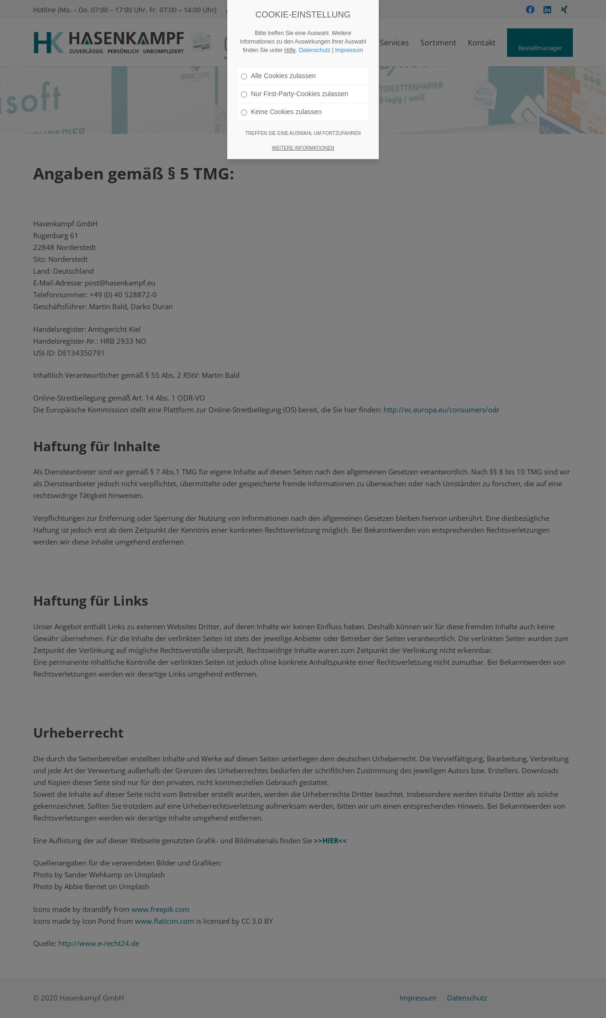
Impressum (349, 50)
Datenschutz (314, 50)
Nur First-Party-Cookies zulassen (294, 94)
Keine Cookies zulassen (281, 112)
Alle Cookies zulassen (278, 76)
